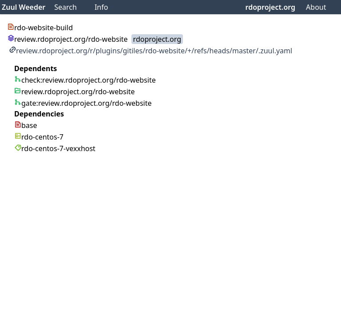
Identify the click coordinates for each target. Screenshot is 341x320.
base (25, 125)
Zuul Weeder (23, 7)
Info (101, 7)
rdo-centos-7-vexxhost (54, 148)
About (316, 7)
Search (65, 7)
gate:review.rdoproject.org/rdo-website (83, 103)
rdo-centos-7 (38, 137)
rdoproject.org (271, 7)
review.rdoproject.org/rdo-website (67, 39)
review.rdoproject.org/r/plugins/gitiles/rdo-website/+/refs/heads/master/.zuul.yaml (150, 51)
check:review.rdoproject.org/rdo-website (85, 80)
